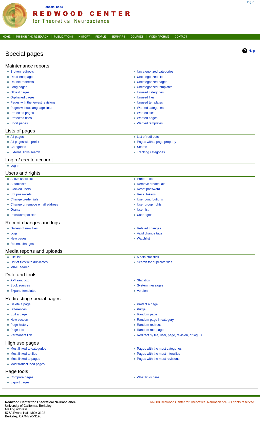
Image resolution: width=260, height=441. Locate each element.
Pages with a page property (156, 142)
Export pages (19, 382)
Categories (18, 147)
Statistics (143, 280)
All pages (17, 137)
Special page (54, 6)
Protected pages (22, 113)
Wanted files (145, 113)
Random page (147, 314)
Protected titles (21, 118)
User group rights (149, 204)
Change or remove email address (34, 204)
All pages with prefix (24, 142)
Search (142, 147)
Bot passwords (20, 194)
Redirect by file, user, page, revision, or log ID (169, 335)
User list (142, 209)
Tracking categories (151, 152)
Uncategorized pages (152, 82)
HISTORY (84, 36)
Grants (15, 209)
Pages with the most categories (159, 348)
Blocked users (20, 189)
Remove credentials (151, 184)
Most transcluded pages (27, 364)
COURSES (137, 36)
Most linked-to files (23, 353)
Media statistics (148, 257)
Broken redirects (22, 71)
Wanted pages (147, 118)
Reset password (148, 189)
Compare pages (21, 377)
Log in (14, 165)
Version (142, 291)
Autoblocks (18, 184)
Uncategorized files (150, 77)
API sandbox (19, 280)
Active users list (21, 179)
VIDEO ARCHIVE (159, 36)
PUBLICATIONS (63, 36)
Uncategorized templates (154, 87)
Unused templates (150, 102)
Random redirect (149, 325)
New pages (18, 238)
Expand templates (23, 291)
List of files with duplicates (29, 262)
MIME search (19, 267)
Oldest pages (19, 92)
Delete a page (20, 304)
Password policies (23, 215)
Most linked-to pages (25, 359)
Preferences (145, 179)
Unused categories (150, 92)
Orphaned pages (22, 97)
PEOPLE (101, 36)
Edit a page (18, 314)
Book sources (20, 285)
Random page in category (155, 319)
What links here (148, 377)
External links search (25, 152)
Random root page (150, 330)
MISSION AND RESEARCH (32, 36)
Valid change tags (149, 233)
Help (252, 51)
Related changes (149, 228)
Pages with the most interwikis (158, 353)
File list (15, 257)
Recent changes (22, 244)
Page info (17, 330)
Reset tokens (146, 194)
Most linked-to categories (28, 348)
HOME (6, 36)
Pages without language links (31, 108)
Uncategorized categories (155, 71)
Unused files (146, 97)
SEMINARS (118, 36)
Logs (13, 233)
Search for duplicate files (154, 262)
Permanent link (21, 335)
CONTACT (181, 36)
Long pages (18, 87)
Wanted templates (150, 123)
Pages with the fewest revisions (32, 102)
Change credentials (24, 199)
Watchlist (143, 238)
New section (19, 319)
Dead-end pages (22, 77)
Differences (18, 309)
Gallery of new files (24, 228)
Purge (141, 309)
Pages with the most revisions (158, 359)
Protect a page (147, 304)
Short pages (19, 123)
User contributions (150, 199)
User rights (144, 215)
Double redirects (22, 82)
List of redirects (148, 137)
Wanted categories (150, 108)
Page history (19, 325)
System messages (150, 285)
